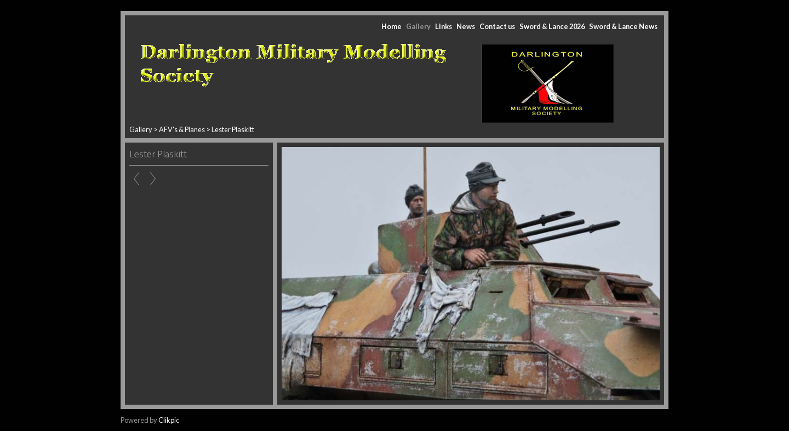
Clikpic (168, 420)
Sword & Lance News (623, 26)
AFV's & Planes (182, 129)
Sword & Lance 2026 (552, 26)
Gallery (418, 26)
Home (391, 26)
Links (443, 26)
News (465, 26)
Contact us (497, 26)
